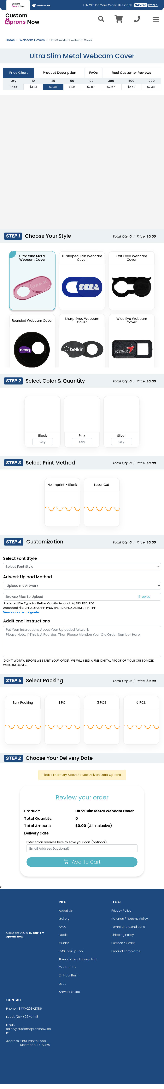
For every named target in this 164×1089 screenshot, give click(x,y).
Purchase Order (123, 948)
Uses (62, 988)
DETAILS (153, 5)
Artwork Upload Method (27, 582)
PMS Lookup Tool (71, 956)
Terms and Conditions (128, 932)
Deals (63, 940)
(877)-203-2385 (29, 1013)
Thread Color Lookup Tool (78, 964)
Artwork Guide (69, 996)
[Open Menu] (155, 19)
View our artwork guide (21, 617)
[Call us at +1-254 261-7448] (137, 20)
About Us (66, 915)
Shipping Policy (122, 940)
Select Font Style (20, 563)
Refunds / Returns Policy (129, 924)
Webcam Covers (32, 45)
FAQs (62, 932)
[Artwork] (82, 591)
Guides (64, 948)
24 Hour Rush (68, 980)
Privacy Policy (121, 915)
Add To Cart (82, 867)
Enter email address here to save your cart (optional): (67, 847)
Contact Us (67, 972)
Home (10, 45)
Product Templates (125, 956)
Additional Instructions (26, 626)
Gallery (64, 924)
